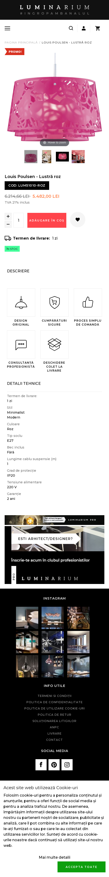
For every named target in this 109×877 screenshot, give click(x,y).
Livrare (55, 733)
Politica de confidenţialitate (54, 702)
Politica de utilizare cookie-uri (54, 708)
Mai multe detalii (54, 857)
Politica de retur (54, 714)
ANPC (54, 727)
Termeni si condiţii (55, 696)
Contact (54, 740)
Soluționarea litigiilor (54, 721)
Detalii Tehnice (24, 383)
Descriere (18, 271)
